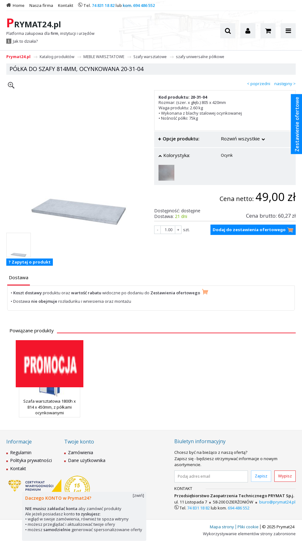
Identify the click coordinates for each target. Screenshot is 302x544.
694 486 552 (144, 5)
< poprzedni (258, 83)
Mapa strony (222, 527)
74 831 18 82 (103, 5)
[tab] (18, 278)
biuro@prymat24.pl (277, 502)
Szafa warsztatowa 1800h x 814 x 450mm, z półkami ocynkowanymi (49, 406)
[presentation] (18, 277)
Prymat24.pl (18, 56)
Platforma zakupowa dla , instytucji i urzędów (50, 33)
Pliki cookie (248, 527)
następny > (285, 83)
